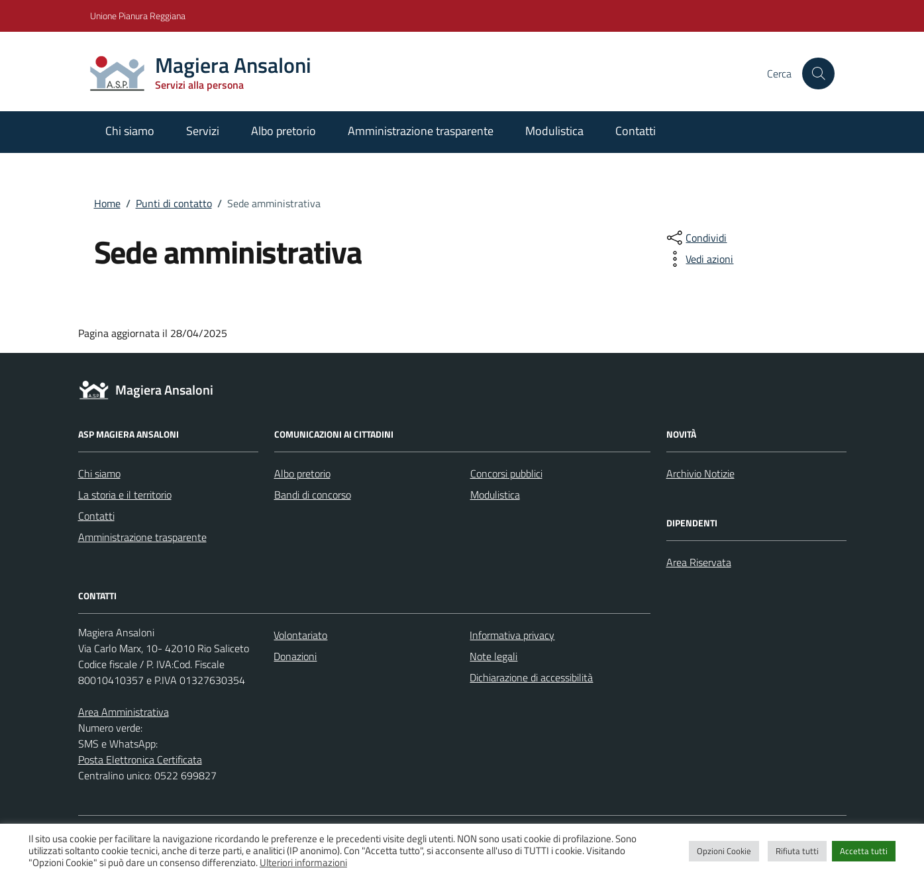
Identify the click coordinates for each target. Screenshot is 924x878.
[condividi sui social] (695, 237)
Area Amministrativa (123, 712)
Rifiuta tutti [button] (797, 850)
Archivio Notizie (700, 473)
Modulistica (554, 131)
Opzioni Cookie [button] (724, 850)
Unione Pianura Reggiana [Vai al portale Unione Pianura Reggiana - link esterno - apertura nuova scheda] (137, 16)
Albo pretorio (283, 131)
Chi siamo (129, 131)
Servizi (202, 131)
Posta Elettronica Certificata (140, 759)
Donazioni (295, 656)
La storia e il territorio (125, 495)
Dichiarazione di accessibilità (531, 677)
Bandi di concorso (312, 495)
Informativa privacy (512, 635)
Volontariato (300, 635)
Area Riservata (698, 562)
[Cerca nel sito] (818, 73)
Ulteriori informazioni (303, 862)
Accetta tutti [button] (864, 850)
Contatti (635, 131)
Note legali (493, 656)
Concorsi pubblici (506, 473)
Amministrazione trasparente (420, 131)
